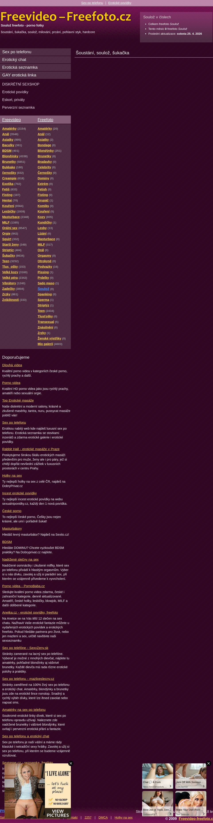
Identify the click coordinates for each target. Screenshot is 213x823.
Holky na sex (12, 475)
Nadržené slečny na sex (20, 559)
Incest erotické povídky (19, 493)
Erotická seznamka (20, 67)
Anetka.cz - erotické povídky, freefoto (30, 612)
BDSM (7, 542)
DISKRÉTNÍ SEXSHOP (20, 84)
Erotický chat (14, 59)
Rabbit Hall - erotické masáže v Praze (31, 449)
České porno (11, 511)
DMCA (103, 817)
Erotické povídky (119, 3)
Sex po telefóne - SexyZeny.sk (25, 648)
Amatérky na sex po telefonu (24, 709)
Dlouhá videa (12, 365)
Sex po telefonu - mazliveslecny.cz (28, 679)
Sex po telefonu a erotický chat (25, 736)
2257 (88, 817)
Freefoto (45, 119)
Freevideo (11, 119)
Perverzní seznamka (18, 107)
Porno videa (11, 383)
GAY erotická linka (19, 75)
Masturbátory (12, 528)
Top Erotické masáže (18, 400)
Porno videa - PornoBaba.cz (23, 586)
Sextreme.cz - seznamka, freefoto (27, 762)
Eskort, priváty (13, 100)
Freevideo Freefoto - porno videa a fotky (66, 16)
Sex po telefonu (92, 3)
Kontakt (72, 817)
